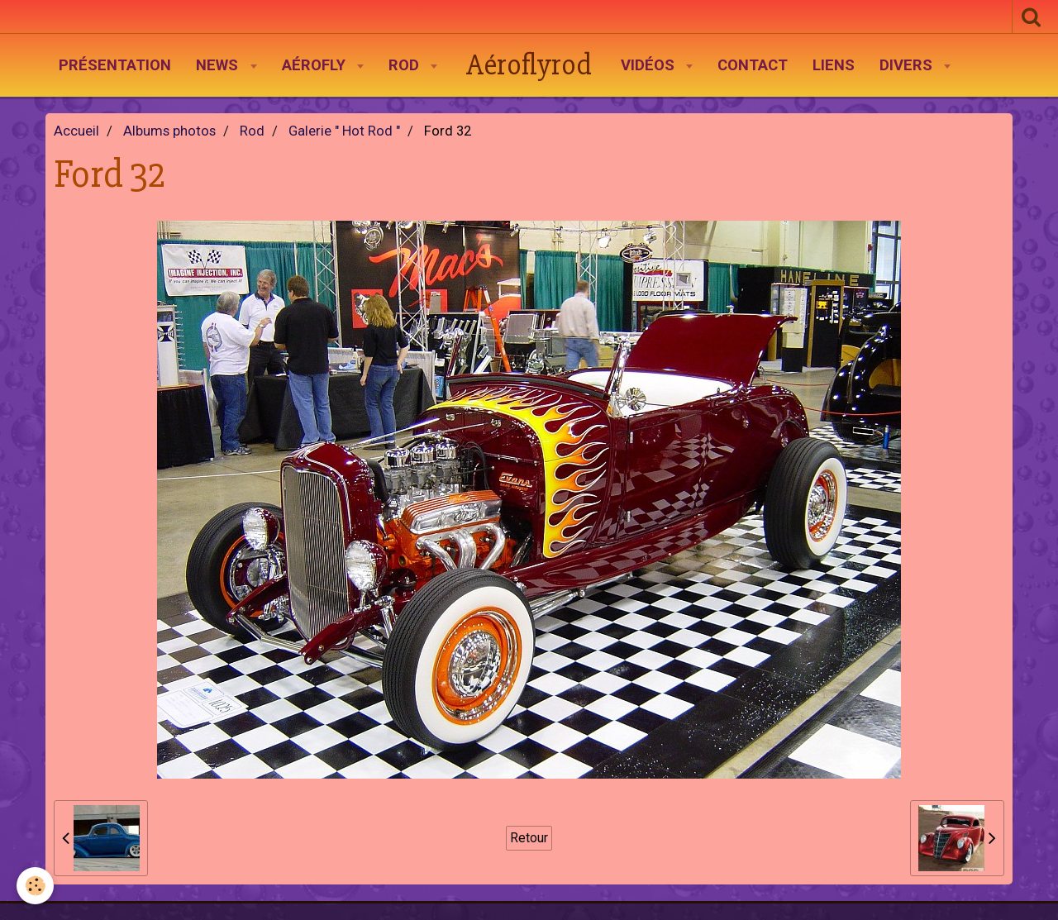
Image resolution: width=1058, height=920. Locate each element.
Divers (907, 65)
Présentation (115, 65)
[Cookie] (35, 885)
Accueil (76, 131)
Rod (405, 65)
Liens (834, 65)
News (219, 65)
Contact (752, 65)
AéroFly (316, 65)
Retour (529, 838)
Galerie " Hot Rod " (344, 131)
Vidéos (650, 65)
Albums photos (169, 131)
